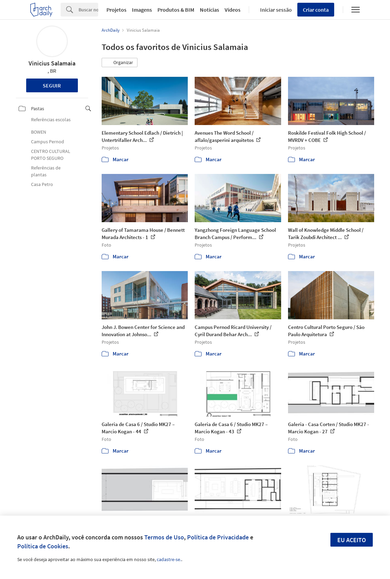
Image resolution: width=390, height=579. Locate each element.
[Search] (88, 10)
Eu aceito (351, 540)
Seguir (52, 85)
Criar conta (316, 9)
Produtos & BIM (175, 9)
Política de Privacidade (218, 537)
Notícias (209, 9)
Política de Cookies (42, 546)
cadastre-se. (169, 559)
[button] (119, 63)
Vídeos (232, 9)
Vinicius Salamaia (52, 63)
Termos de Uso (164, 537)
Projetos (116, 9)
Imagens (142, 9)
